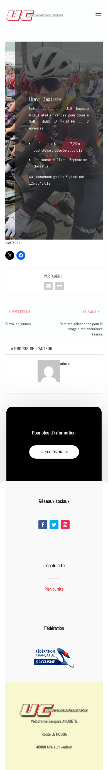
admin (65, 364)
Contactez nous (54, 452)
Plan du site (54, 589)
